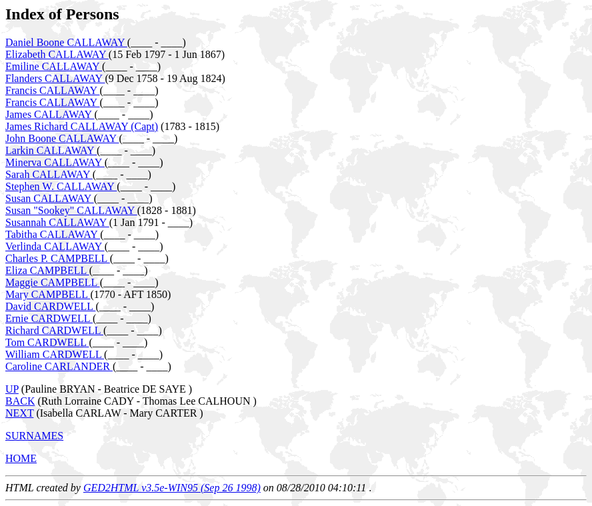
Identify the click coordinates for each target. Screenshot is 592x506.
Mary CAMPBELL (47, 294)
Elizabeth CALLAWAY (57, 54)
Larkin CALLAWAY (51, 150)
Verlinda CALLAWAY (55, 246)
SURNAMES (34, 435)
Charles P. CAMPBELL (57, 258)
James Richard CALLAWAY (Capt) (81, 126)
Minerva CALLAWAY (55, 162)
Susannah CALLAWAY (57, 222)
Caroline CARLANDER (59, 366)
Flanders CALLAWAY (55, 78)
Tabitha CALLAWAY (52, 234)
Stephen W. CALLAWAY (61, 186)
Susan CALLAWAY (49, 198)
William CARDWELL (54, 354)
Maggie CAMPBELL (52, 282)
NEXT (19, 413)
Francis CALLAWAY (52, 90)
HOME (21, 458)
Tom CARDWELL (47, 342)
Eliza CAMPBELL (47, 270)
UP (12, 389)
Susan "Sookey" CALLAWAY (71, 210)
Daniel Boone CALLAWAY (66, 42)
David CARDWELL (50, 306)
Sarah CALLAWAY (49, 174)
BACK (20, 401)
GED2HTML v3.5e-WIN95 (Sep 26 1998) (172, 487)
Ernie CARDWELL (49, 318)
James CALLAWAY (50, 114)
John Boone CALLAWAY (62, 138)
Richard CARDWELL (54, 330)
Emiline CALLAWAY (53, 66)
